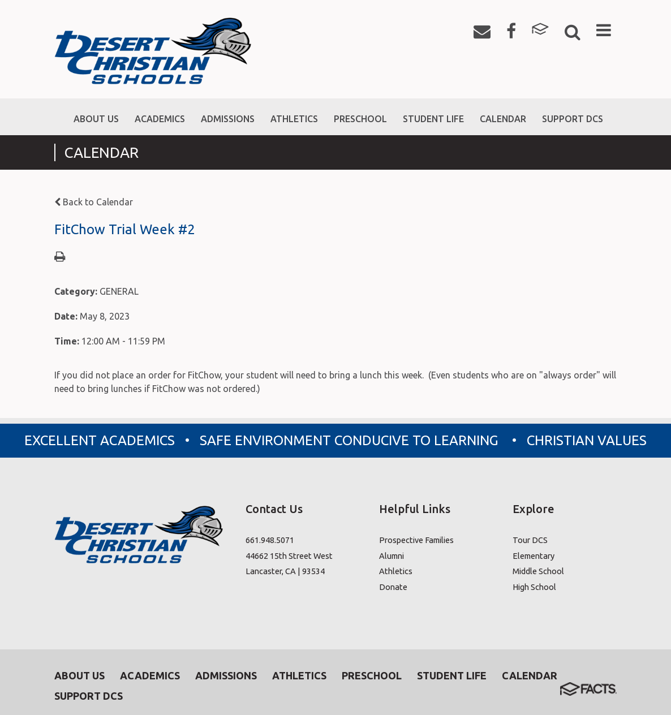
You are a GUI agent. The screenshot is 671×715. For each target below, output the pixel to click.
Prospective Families (416, 540)
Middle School (538, 571)
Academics (150, 675)
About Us (79, 675)
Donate (393, 587)
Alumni (391, 556)
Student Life (452, 675)
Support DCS (88, 695)
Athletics (395, 571)
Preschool (372, 675)
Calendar (529, 675)
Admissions (226, 675)
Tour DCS (530, 540)
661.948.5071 (270, 540)
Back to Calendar (93, 202)
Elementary (533, 556)
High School (534, 587)
